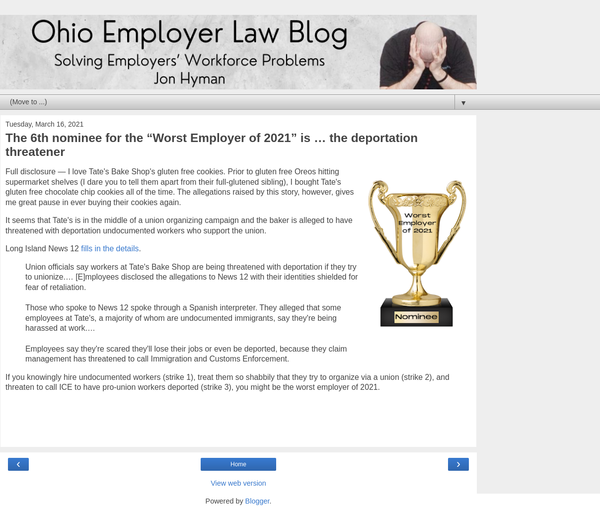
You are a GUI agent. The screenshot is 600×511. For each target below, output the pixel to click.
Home (238, 464)
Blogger (257, 501)
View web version (238, 483)
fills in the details (110, 248)
